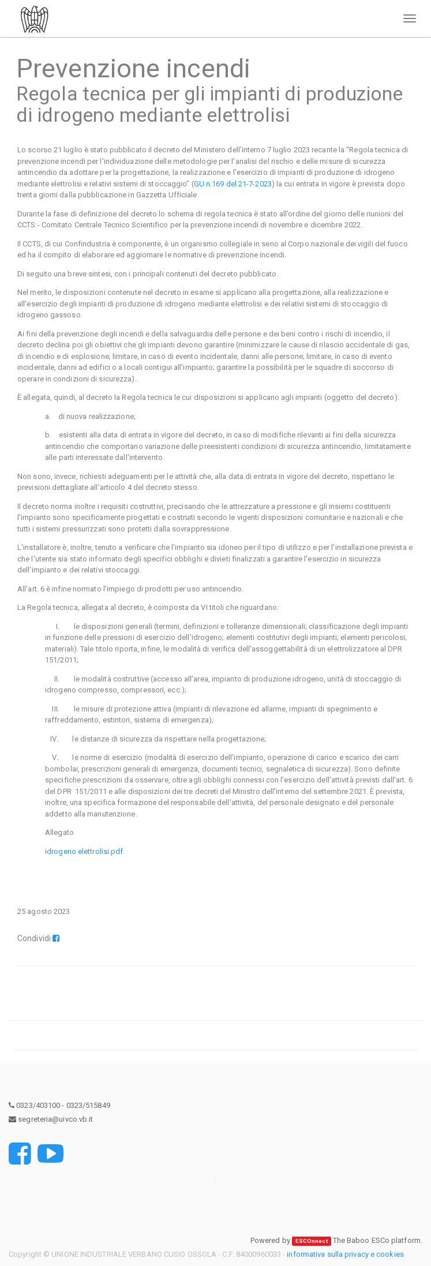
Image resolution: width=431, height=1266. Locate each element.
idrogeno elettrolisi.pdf (84, 851)
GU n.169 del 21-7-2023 (233, 183)
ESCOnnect (311, 1241)
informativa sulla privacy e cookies (345, 1254)
